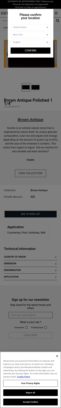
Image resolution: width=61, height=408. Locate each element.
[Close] (57, 356)
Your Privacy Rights (30, 383)
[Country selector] (30, 27)
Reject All (30, 392)
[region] (30, 380)
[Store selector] (30, 35)
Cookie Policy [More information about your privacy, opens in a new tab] (23, 377)
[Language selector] (30, 42)
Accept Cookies (30, 402)
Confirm (30, 50)
